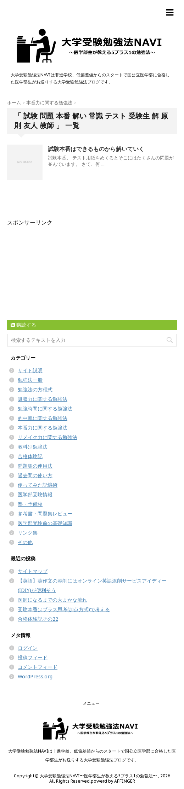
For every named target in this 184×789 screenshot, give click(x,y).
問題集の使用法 (35, 466)
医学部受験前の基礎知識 (45, 523)
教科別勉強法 (33, 447)
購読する (23, 325)
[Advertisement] (60, 271)
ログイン (28, 648)
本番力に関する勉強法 (42, 428)
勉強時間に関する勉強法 (45, 408)
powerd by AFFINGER (113, 781)
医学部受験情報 (35, 494)
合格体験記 (30, 456)
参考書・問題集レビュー (45, 513)
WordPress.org (35, 676)
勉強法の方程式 (35, 389)
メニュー (91, 703)
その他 (25, 542)
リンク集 (28, 533)
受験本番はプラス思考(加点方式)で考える (64, 609)
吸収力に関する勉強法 (42, 399)
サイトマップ (33, 571)
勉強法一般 (30, 380)
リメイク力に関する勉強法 (47, 437)
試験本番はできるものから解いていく (96, 148)
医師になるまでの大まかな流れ (52, 600)
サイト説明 (30, 370)
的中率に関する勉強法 (42, 418)
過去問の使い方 (35, 475)
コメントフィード (37, 667)
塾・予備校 (30, 504)
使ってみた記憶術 (37, 485)
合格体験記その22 (38, 619)
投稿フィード (33, 657)
